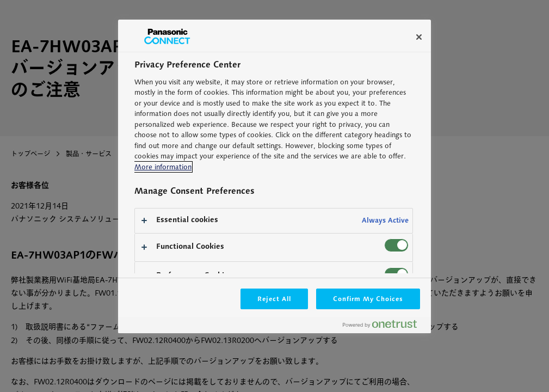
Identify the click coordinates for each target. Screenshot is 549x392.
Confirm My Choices (368, 299)
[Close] (419, 37)
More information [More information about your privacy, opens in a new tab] (163, 166)
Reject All (274, 299)
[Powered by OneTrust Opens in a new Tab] (384, 326)
